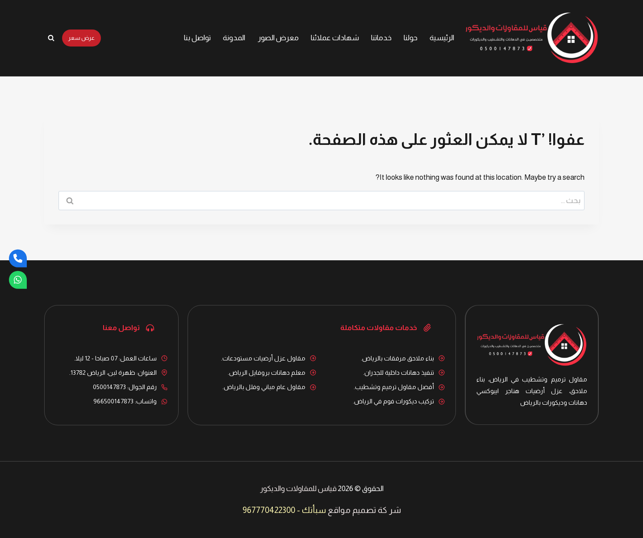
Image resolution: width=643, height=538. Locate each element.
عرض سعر (81, 37)
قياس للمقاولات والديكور (298, 488)
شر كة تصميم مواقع (364, 510)
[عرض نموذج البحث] (51, 38)
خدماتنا (381, 38)
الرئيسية (442, 38)
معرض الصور (278, 38)
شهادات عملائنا (335, 38)
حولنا (411, 38)
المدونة (234, 38)
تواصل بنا (197, 38)
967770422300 (268, 510)
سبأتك (314, 510)
